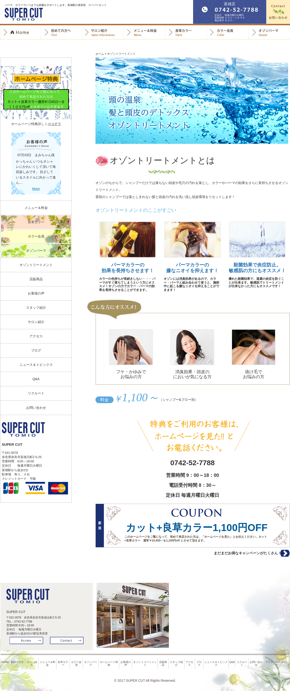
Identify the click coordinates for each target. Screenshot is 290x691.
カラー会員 (227, 32)
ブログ (36, 350)
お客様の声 (36, 293)
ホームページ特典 (109, 663)
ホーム (99, 54)
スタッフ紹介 (36, 307)
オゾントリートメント (36, 265)
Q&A (36, 379)
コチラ (56, 124)
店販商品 (36, 279)
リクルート (36, 393)
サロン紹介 (103, 32)
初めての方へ (61, 32)
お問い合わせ (36, 408)
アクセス (36, 336)
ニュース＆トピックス (36, 365)
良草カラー (186, 32)
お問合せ (278, 12)
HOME (5, 662)
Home (20, 32)
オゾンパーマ (269, 32)
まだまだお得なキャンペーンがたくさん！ (236, 554)
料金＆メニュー (144, 32)
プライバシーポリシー (277, 663)
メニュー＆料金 (36, 208)
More (36, 189)
